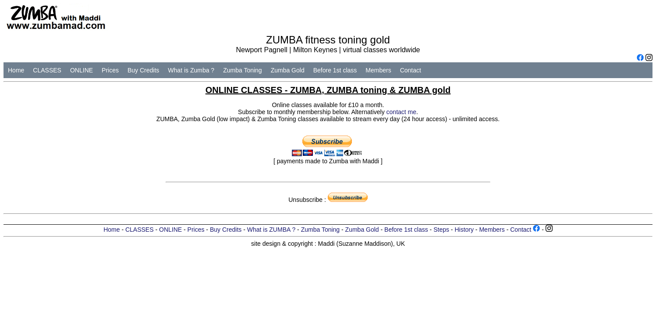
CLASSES (47, 70)
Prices (110, 70)
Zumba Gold (288, 70)
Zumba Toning (242, 70)
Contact (410, 70)
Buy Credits (143, 70)
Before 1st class (335, 70)
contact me (401, 111)
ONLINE (81, 70)
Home (16, 70)
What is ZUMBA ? (271, 229)
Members (378, 70)
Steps (441, 229)
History (464, 229)
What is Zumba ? (191, 70)
